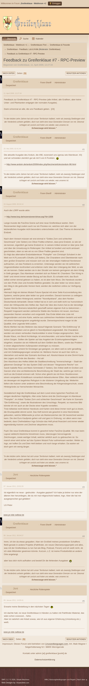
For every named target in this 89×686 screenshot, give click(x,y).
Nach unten (8, 73)
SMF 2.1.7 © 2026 (8, 679)
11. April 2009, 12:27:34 (13, 93)
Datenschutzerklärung (45, 659)
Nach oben (8, 639)
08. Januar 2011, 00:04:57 (13, 535)
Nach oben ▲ (82, 679)
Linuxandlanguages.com (56, 644)
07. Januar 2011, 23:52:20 (13, 486)
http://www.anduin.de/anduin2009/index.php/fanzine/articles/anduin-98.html (41, 164)
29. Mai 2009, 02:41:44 (12, 149)
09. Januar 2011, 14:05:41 (13, 600)
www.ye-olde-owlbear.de (14, 515)
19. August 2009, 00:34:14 (13, 204)
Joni (15, 474)
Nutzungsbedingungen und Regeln (62, 679)
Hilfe (46, 679)
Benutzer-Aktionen (76, 73)
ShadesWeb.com (22, 683)
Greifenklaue (54, 49)
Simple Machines (22, 679)
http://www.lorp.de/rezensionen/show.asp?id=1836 (29, 216)
